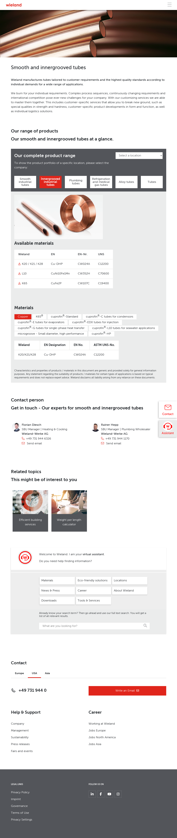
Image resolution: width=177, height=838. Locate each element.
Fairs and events (22, 751)
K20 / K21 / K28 (32, 263)
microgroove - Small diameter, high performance (51, 333)
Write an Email (127, 691)
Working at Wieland (102, 723)
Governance (19, 806)
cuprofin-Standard (64, 316)
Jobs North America (102, 737)
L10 (24, 273)
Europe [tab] (19, 673)
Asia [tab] (47, 673)
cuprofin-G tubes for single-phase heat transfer (51, 328)
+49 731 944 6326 (38, 438)
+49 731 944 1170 (117, 438)
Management (20, 730)
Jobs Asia (95, 744)
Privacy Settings (21, 819)
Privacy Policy (20, 792)
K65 (24, 283)
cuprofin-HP (101, 333)
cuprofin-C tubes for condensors (109, 316)
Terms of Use (20, 812)
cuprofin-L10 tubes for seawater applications (123, 328)
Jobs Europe (97, 730)
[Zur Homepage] (13, 4)
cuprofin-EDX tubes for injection (95, 322)
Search (145, 625)
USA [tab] (34, 673)
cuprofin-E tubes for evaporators (41, 322)
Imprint (16, 799)
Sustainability (20, 737)
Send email (34, 443)
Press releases (20, 744)
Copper (23, 316)
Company (17, 723)
